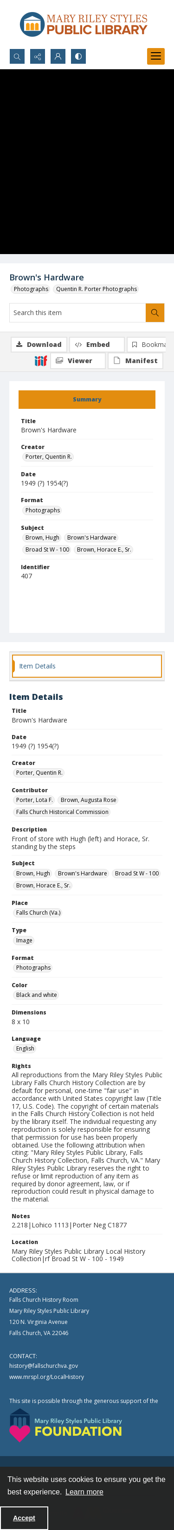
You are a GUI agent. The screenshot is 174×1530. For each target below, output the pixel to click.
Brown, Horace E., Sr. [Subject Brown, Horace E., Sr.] (104, 549)
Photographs (31, 289)
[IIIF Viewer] (78, 360)
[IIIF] (40, 360)
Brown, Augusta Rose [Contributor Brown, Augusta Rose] (88, 800)
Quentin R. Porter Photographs (96, 289)
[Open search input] (17, 56)
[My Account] (58, 56)
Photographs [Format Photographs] (43, 510)
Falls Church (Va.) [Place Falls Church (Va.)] (38, 913)
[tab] (87, 399)
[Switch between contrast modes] (78, 56)
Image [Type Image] (24, 940)
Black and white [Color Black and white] (36, 995)
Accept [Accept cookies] (24, 1518)
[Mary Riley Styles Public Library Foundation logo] (65, 1425)
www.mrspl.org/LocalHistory (46, 1377)
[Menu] (156, 56)
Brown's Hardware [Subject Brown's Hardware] (91, 537)
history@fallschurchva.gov (43, 1366)
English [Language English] (25, 1048)
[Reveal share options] (37, 56)
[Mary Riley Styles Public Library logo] (83, 24)
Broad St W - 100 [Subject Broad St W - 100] (47, 549)
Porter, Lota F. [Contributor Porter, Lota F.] (34, 800)
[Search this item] (78, 313)
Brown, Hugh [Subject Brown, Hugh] (42, 537)
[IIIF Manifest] (135, 360)
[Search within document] (155, 313)
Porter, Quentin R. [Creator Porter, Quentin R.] (49, 457)
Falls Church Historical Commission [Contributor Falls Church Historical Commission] (62, 812)
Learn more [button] (84, 1492)
